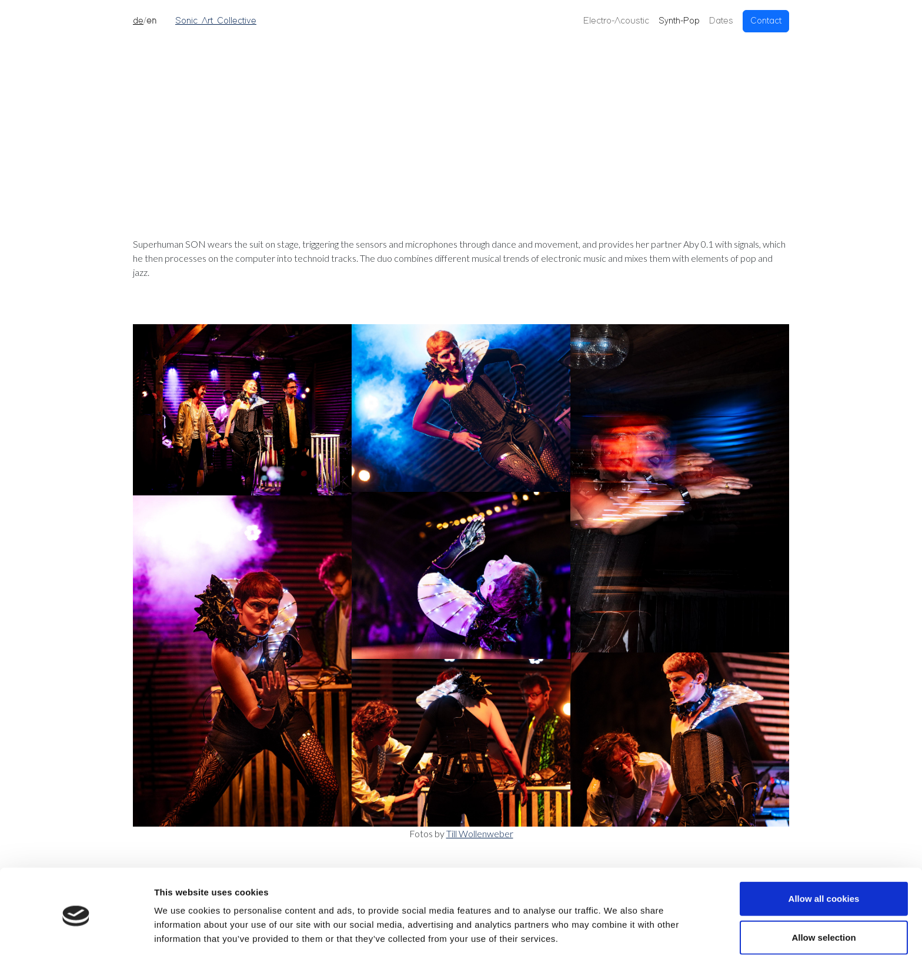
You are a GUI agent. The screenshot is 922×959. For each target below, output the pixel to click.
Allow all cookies (824, 858)
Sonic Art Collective (215, 20)
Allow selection (823, 896)
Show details (617, 936)
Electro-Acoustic (616, 20)
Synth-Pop (679, 20)
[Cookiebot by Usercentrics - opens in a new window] (76, 936)
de (138, 20)
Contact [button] (765, 20)
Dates (721, 20)
